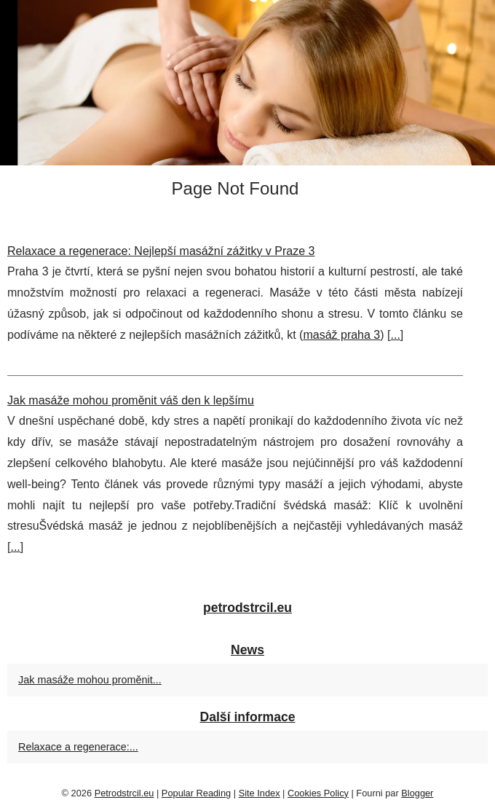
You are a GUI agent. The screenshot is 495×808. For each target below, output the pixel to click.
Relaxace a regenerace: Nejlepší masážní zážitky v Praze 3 (160, 251)
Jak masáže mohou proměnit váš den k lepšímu (130, 400)
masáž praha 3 (341, 335)
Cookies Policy (318, 793)
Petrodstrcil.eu (124, 793)
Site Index (259, 793)
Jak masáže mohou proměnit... (90, 680)
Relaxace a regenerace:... (78, 747)
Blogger (417, 793)
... (395, 335)
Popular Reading (196, 793)
